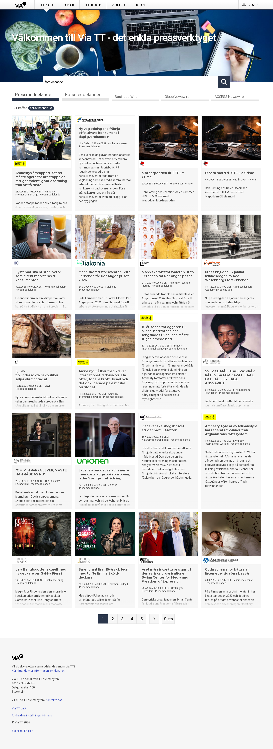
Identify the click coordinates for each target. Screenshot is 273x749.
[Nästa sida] (154, 619)
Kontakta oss (54, 700)
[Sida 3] (122, 619)
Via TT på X (19, 708)
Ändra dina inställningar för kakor (33, 715)
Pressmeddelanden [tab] (34, 94)
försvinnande (41, 108)
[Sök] (130, 82)
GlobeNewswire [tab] (177, 97)
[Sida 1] (103, 619)
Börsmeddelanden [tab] (83, 94)
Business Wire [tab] (126, 97)
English (28, 730)
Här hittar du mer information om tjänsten (38, 670)
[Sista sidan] (168, 619)
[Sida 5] (141, 619)
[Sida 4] (132, 619)
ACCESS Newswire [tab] (229, 97)
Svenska (17, 730)
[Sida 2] (112, 619)
